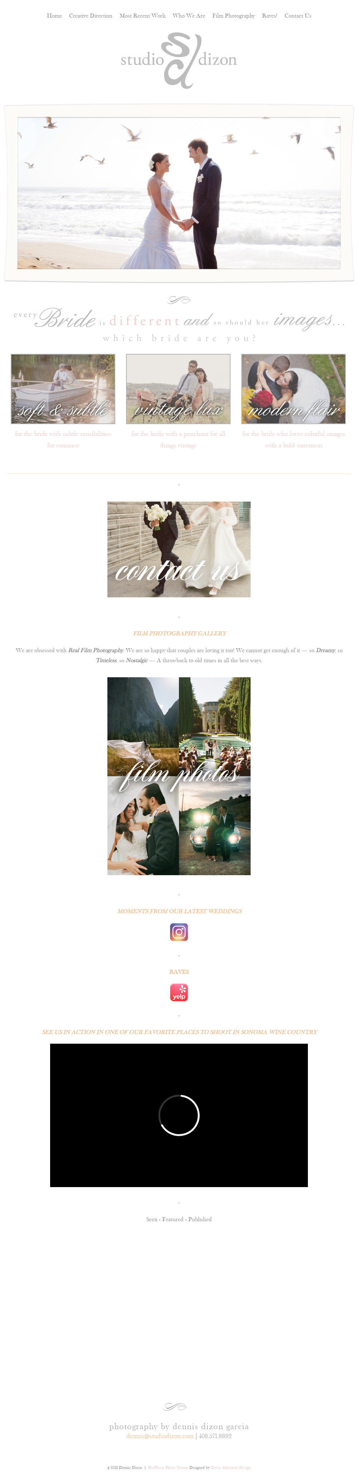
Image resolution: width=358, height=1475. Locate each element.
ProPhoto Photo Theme (168, 1467)
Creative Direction (90, 15)
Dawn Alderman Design (231, 1467)
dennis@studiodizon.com (160, 1436)
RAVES (179, 971)
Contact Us (298, 15)
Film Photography (233, 15)
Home (54, 15)
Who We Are (189, 15)
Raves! (269, 15)
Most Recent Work (142, 15)
